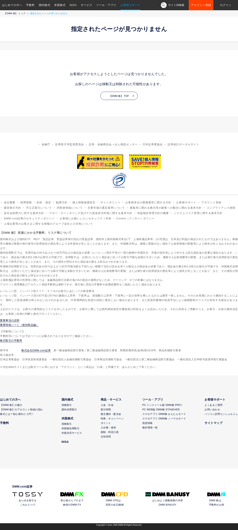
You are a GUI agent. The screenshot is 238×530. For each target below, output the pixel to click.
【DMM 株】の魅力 (11, 405)
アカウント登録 (201, 5)
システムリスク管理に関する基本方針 (198, 213)
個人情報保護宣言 (83, 202)
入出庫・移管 (108, 427)
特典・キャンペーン (112, 418)
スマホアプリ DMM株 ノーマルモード (164, 418)
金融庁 (46, 144)
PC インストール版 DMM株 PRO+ (162, 405)
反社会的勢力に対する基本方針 (24, 213)
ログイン (225, 5)
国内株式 (44, 5)
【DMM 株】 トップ (14, 13)
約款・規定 (44, 202)
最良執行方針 (12, 207)
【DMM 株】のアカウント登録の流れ (21, 409)
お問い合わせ (212, 409)
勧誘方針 (62, 202)
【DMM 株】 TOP (119, 96)
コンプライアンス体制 (221, 207)
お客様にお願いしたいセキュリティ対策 (85, 218)
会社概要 (9, 202)
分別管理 (106, 436)
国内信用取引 (69, 409)
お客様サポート (130, 5)
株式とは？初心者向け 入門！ (17, 414)
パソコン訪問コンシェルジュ (221, 414)
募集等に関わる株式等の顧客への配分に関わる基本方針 (166, 207)
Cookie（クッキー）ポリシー (135, 218)
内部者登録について (70, 207)
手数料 (30, 5)
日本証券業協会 (153, 144)
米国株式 (60, 5)
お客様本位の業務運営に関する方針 (148, 202)
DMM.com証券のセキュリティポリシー (29, 218)
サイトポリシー (110, 202)
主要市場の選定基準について (106, 207)
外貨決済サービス (72, 433)
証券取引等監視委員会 (69, 144)
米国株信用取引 (71, 428)
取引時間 (106, 409)
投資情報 (147, 423)
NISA (73, 5)
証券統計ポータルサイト (183, 144)
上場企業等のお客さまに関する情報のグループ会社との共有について (48, 223)
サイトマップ (213, 423)
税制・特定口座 (110, 432)
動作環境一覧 (150, 427)
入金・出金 (107, 405)
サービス (86, 5)
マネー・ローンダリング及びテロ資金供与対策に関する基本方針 (90, 213)
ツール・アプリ (106, 5)
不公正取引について (39, 207)
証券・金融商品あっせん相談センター (113, 144)
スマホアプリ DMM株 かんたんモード (164, 414)
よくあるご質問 (214, 405)
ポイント (106, 423)
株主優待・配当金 (111, 414)
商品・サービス (111, 399)
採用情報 (26, 202)
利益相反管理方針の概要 (153, 213)
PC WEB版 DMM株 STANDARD (161, 409)
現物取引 (67, 405)
